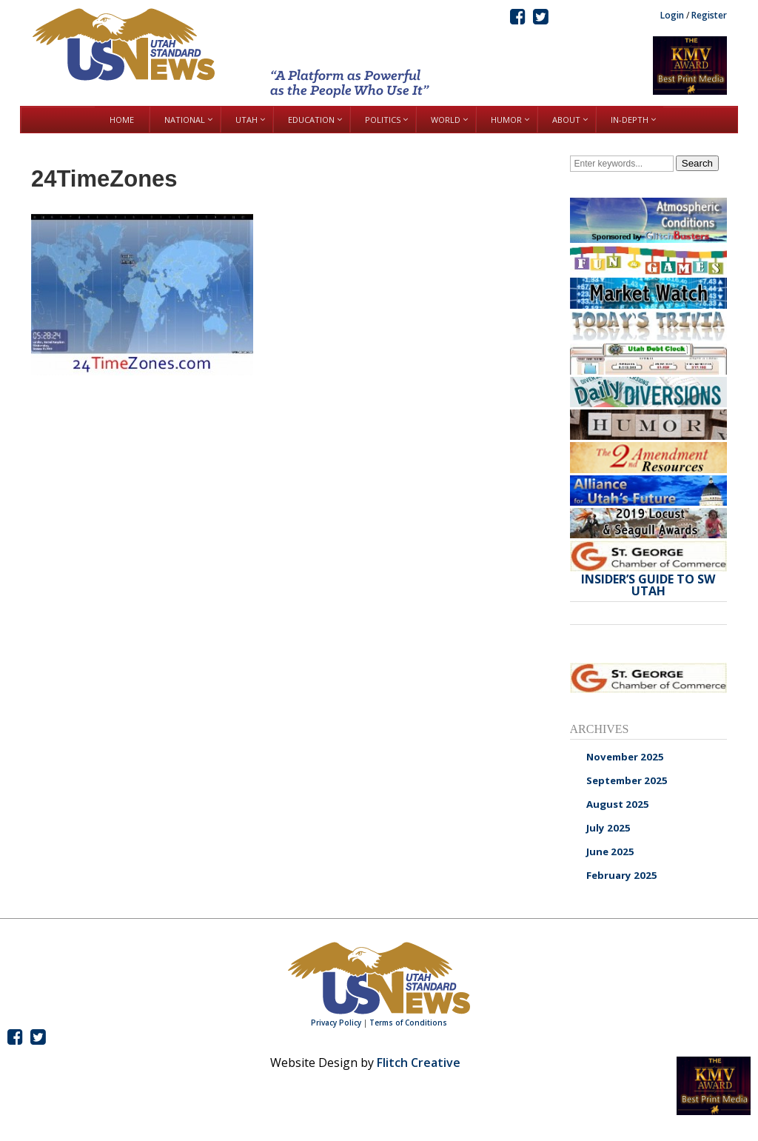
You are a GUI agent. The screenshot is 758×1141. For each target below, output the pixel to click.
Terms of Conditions (408, 1022)
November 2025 (625, 756)
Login (672, 15)
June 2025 (610, 851)
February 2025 (621, 875)
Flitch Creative (418, 1062)
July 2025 (608, 827)
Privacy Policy (336, 1022)
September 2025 (627, 780)
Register (709, 15)
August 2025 (617, 804)
